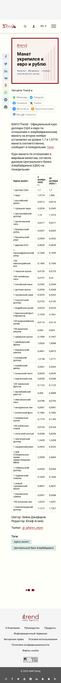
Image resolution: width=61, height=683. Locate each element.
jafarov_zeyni (34, 527)
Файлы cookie (30, 650)
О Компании (12, 628)
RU (42, 26)
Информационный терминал (30, 633)
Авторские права (14, 639)
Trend (50, 147)
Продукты (50, 628)
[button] (5, 57)
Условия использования (42, 639)
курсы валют (21, 541)
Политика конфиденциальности (30, 644)
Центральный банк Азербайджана (34, 547)
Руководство (32, 628)
